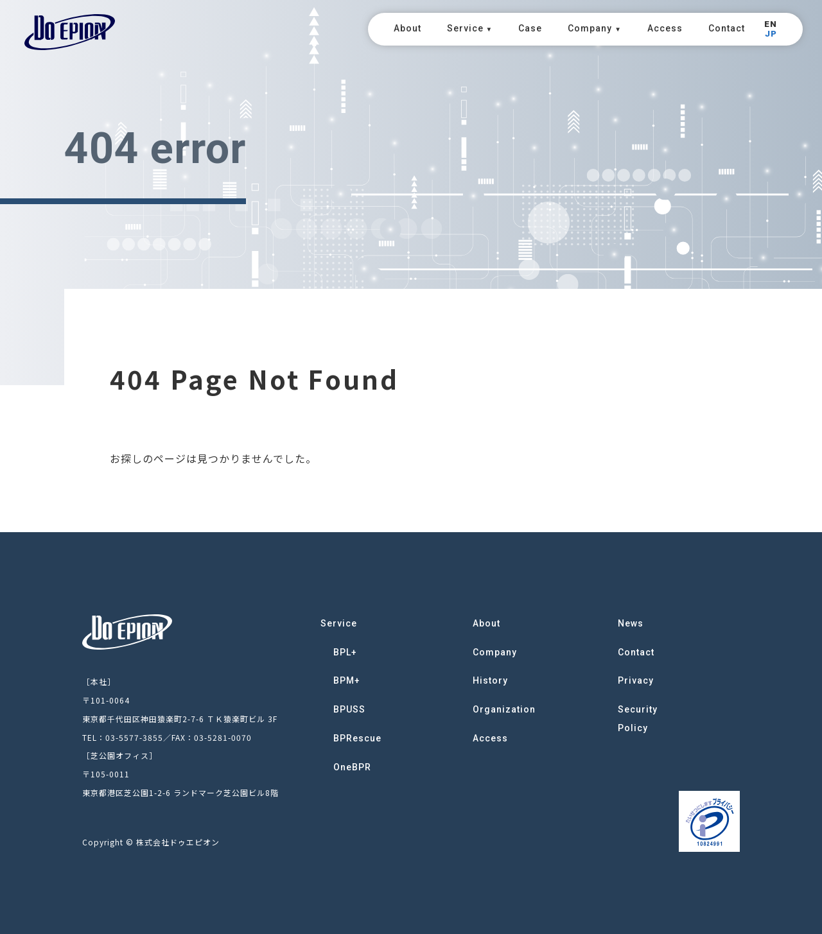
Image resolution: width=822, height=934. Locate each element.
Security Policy (638, 718)
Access (665, 28)
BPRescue (357, 738)
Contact (726, 28)
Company (595, 28)
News (630, 623)
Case (530, 28)
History (490, 680)
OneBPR (352, 767)
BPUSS (349, 709)
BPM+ (346, 680)
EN (770, 24)
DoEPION (120, 32)
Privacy (636, 680)
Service (470, 28)
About (407, 28)
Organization (504, 709)
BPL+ (345, 652)
